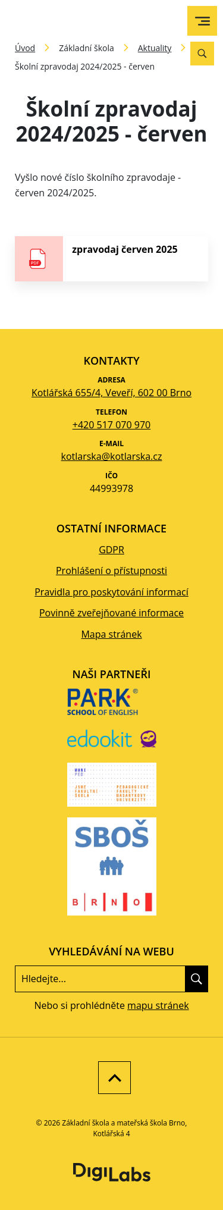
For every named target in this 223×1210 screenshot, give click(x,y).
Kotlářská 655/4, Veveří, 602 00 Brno (111, 392)
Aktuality (155, 48)
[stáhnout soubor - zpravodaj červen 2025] (111, 258)
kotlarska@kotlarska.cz (111, 456)
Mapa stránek (111, 634)
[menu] (202, 21)
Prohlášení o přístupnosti (111, 570)
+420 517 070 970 (111, 424)
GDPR (111, 549)
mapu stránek (158, 1005)
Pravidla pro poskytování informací (111, 591)
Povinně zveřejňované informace (111, 612)
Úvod (25, 48)
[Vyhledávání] (202, 53)
